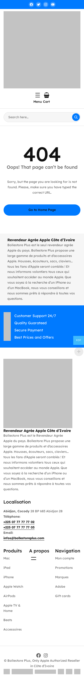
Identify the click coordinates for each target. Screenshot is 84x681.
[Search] (76, 117)
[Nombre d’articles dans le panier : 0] (46, 95)
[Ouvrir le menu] (37, 95)
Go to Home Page (42, 210)
